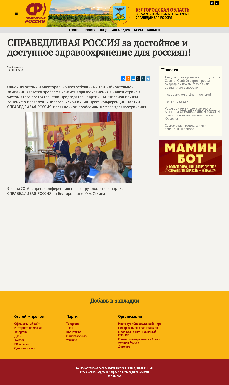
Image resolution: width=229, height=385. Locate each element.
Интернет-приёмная (28, 327)
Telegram (20, 332)
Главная (73, 30)
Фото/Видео (121, 30)
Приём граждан (174, 102)
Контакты (154, 30)
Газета (138, 30)
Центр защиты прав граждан (138, 327)
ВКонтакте (21, 344)
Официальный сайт (27, 323)
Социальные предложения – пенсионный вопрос (183, 127)
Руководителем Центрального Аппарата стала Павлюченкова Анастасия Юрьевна (190, 114)
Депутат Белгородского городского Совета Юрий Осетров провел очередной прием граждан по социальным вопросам (190, 83)
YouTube (71, 340)
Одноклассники (24, 348)
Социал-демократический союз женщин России (139, 341)
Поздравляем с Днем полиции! (186, 95)
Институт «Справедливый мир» (139, 323)
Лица (103, 30)
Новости (90, 30)
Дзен (17, 336)
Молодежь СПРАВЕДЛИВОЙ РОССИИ (137, 333)
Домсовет (125, 346)
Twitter (19, 340)
